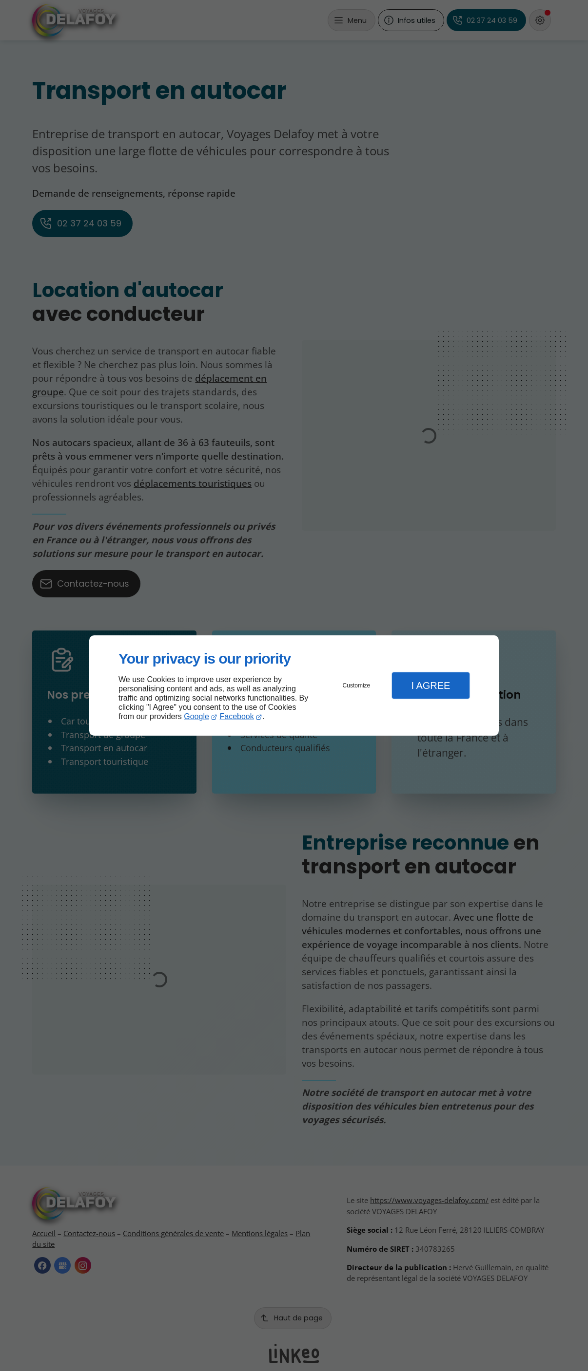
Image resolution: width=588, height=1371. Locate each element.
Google (196, 716)
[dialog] (294, 685)
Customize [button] (357, 685)
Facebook (237, 716)
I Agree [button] (430, 685)
